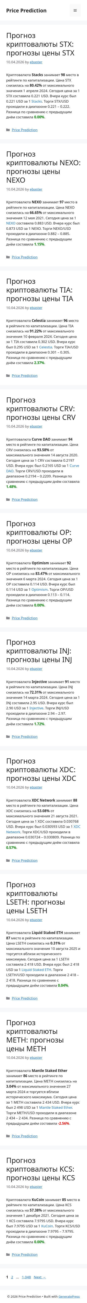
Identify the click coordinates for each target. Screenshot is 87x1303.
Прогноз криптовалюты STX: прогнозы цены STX (40, 44)
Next (40, 1277)
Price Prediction (26, 10)
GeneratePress (69, 1296)
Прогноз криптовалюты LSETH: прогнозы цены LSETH (35, 897)
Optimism (40, 589)
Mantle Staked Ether (55, 1107)
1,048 (26, 1277)
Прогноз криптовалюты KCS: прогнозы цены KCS (40, 1168)
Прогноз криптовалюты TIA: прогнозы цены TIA (39, 289)
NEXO (10, 223)
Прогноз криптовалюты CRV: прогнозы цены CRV (40, 408)
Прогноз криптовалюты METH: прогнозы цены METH (35, 1035)
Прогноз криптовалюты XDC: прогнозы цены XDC (41, 769)
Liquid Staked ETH (36, 969)
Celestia (45, 347)
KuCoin (47, 1226)
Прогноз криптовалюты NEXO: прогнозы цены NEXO (43, 167)
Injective (36, 708)
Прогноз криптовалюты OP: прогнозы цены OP (39, 532)
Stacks (37, 101)
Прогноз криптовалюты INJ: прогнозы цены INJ (39, 650)
